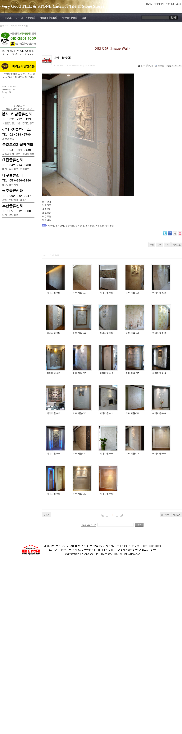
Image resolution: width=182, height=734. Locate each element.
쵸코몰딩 (89, 225)
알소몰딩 (109, 225)
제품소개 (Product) (48, 17)
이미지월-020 (132, 333)
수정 (152, 244)
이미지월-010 (132, 413)
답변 (159, 244)
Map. (84, 17)
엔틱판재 (60, 225)
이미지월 (23, 25)
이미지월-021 (106, 333)
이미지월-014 (159, 373)
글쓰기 (46, 514)
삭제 (167, 244)
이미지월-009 (159, 413)
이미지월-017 (79, 373)
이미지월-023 (53, 333)
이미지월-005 (132, 453)
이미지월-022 (79, 333)
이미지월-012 (79, 413)
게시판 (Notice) (28, 17)
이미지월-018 (53, 373)
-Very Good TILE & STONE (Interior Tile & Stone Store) (52, 6)
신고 (142, 65)
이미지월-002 (79, 493)
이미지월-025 (132, 292)
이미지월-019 (159, 333)
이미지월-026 (106, 292)
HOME (149, 3)
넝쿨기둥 (70, 225)
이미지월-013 (53, 413)
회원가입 (170, 3)
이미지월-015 (132, 373)
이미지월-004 (159, 453)
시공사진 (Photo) (69, 17)
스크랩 (159, 65)
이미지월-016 (106, 373)
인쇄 (150, 65)
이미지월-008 (53, 453)
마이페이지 (159, 3)
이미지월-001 (106, 493)
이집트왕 (99, 225)
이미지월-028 (53, 292)
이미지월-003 (53, 493)
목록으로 (176, 244)
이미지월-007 (79, 453)
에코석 (51, 225)
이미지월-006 (106, 453)
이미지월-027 (79, 292)
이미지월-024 (159, 292)
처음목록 (165, 514)
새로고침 (176, 514)
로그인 (179, 3)
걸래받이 (79, 225)
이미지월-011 (106, 413)
